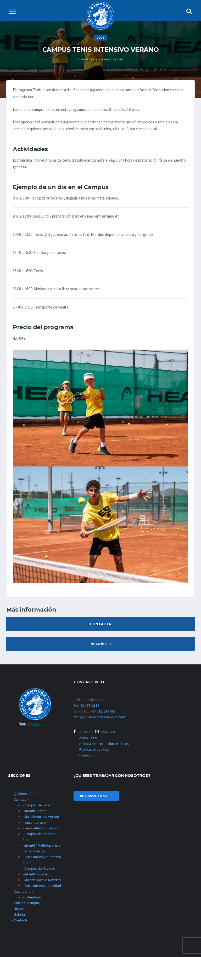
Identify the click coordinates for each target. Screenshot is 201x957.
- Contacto (20, 920)
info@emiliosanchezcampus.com (99, 717)
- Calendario (23, 891)
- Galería (18, 914)
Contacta (100, 624)
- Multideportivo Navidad (42, 880)
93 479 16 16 (89, 705)
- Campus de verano (38, 805)
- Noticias (19, 908)
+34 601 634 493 (103, 711)
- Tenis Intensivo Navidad (42, 885)
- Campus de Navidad (39, 868)
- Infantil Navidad (35, 874)
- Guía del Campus (26, 903)
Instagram (105, 731)
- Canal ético (87, 755)
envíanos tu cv (96, 796)
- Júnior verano (34, 822)
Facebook (82, 731)
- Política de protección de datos (103, 743)
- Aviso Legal (87, 738)
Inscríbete (101, 644)
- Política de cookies (93, 749)
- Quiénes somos (25, 793)
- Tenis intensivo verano (41, 828)
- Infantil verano (35, 810)
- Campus (21, 799)
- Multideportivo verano (41, 816)
